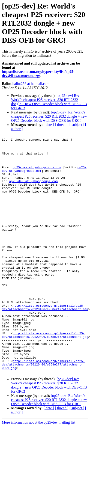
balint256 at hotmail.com (30, 84)
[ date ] (49, 125)
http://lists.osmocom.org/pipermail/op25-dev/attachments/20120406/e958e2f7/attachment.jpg (45, 375)
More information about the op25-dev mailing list (38, 469)
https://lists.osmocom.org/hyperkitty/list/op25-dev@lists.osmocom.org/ (38, 74)
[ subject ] (76, 125)
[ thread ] (62, 125)
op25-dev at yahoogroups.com (37, 173)
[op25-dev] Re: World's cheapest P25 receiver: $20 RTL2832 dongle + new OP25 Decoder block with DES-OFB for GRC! (49, 102)
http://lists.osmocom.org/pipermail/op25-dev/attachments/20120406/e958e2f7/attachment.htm (45, 341)
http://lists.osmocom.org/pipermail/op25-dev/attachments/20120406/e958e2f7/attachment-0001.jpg (43, 410)
